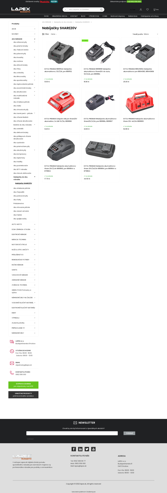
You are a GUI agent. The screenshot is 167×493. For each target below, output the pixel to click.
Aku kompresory (20, 154)
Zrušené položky (18, 323)
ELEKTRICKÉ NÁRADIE (19, 234)
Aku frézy (17, 69)
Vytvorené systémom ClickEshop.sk (83, 492)
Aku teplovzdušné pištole (23, 84)
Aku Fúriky (17, 200)
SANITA (14, 270)
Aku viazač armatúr (21, 211)
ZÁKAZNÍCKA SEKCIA (59, 16)
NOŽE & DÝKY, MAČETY (20, 250)
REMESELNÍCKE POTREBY (20, 260)
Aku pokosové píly (21, 196)
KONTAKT (74, 16)
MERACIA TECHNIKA (19, 239)
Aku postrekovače (21, 165)
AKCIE (14, 29)
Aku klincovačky (20, 76)
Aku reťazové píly (20, 42)
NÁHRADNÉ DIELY (18, 333)
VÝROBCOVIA (94, 16)
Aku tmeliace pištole (22, 102)
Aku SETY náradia (20, 169)
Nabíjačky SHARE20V (23, 183)
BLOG (83, 16)
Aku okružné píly (20, 150)
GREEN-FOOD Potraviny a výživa (21, 291)
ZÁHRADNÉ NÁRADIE (19, 280)
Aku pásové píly (20, 54)
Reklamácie (132, 16)
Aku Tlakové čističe (21, 50)
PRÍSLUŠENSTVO (17, 255)
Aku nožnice (18, 61)
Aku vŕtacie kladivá (21, 117)
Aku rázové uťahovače (22, 173)
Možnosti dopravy (118, 16)
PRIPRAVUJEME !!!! (18, 328)
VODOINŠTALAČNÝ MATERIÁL (22, 303)
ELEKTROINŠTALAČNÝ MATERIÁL (23, 308)
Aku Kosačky (18, 57)
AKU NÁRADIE (17, 39)
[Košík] (156, 9)
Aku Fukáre (18, 215)
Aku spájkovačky (20, 219)
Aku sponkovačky (20, 80)
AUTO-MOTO (17, 224)
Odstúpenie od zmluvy (150, 16)
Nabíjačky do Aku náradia (21, 178)
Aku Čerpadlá (19, 192)
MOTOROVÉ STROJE (19, 244)
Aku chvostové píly (21, 109)
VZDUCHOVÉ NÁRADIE (20, 275)
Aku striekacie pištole (22, 188)
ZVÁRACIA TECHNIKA (19, 285)
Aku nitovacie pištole (22, 207)
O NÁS (105, 16)
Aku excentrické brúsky (22, 88)
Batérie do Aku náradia (23, 125)
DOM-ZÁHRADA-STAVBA (21, 229)
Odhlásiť (30, 439)
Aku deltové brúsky (21, 132)
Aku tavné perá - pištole (23, 113)
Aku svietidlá (18, 129)
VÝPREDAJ (15, 318)
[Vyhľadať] (65, 9)
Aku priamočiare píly (22, 146)
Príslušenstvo (19, 203)
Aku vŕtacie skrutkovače (23, 121)
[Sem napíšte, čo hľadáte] (86, 9)
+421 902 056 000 (134, 1)
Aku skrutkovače (20, 92)
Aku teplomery (19, 158)
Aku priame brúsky (21, 46)
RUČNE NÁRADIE (17, 265)
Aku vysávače (19, 142)
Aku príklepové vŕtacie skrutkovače (22, 137)
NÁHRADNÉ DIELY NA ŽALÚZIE (22, 297)
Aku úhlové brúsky (21, 65)
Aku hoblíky (18, 162)
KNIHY (14, 313)
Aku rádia (17, 106)
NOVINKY (15, 34)
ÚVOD (46, 16)
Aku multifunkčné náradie (20, 97)
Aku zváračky (19, 73)
